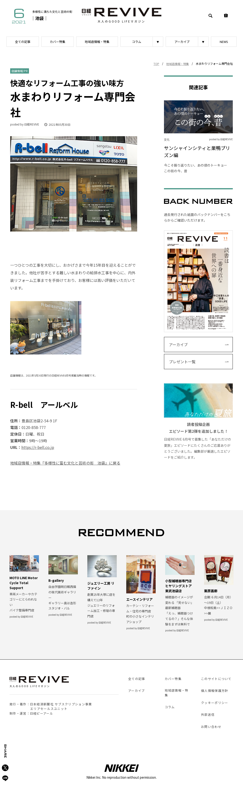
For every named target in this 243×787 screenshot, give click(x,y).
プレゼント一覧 (182, 361)
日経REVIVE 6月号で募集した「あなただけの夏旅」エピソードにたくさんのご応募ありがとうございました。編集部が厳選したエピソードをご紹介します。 (198, 421)
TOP (156, 64)
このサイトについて (216, 678)
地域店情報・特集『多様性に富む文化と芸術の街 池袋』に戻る (65, 463)
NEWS (224, 41)
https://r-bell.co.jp (37, 447)
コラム (136, 41)
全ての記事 (22, 41)
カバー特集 (57, 41)
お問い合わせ (211, 726)
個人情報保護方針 (214, 690)
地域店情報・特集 (97, 41)
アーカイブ (182, 41)
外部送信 (208, 714)
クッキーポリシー (214, 702)
